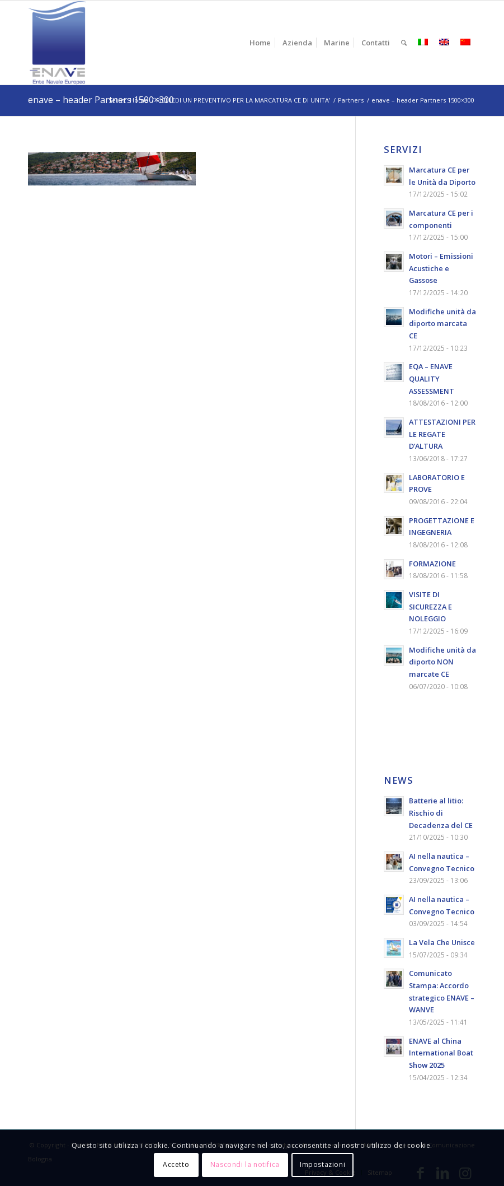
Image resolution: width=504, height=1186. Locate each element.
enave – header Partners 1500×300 (101, 100)
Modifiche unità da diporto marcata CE (442, 323)
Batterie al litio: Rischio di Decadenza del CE (441, 813)
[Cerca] (403, 43)
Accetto (176, 1164)
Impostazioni (322, 1164)
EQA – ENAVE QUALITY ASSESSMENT (431, 378)
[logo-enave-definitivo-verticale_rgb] (57, 43)
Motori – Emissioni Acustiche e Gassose (441, 268)
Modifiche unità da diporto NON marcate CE (442, 662)
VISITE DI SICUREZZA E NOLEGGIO (430, 606)
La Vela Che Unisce (442, 942)
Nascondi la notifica (245, 1164)
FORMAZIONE (432, 564)
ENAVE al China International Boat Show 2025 (441, 1053)
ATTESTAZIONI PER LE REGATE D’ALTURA (442, 434)
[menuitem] (260, 43)
